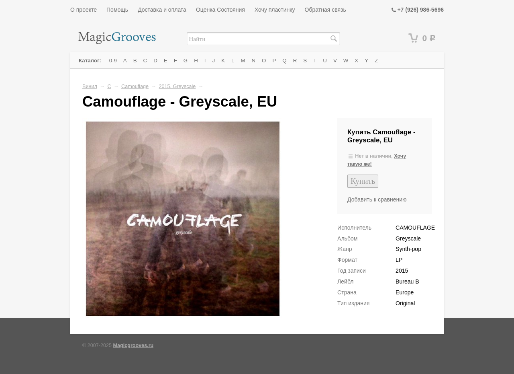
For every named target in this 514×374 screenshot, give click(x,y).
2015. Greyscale (177, 86)
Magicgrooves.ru (133, 345)
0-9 (113, 61)
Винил (89, 86)
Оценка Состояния (220, 9)
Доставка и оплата (162, 9)
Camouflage (135, 86)
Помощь (117, 9)
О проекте (83, 9)
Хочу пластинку (275, 9)
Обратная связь (325, 9)
